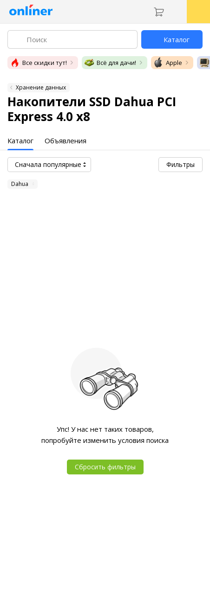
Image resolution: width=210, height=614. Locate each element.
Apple (167, 62)
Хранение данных (41, 87)
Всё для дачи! (110, 62)
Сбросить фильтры (105, 466)
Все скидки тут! (38, 62)
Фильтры (180, 164)
